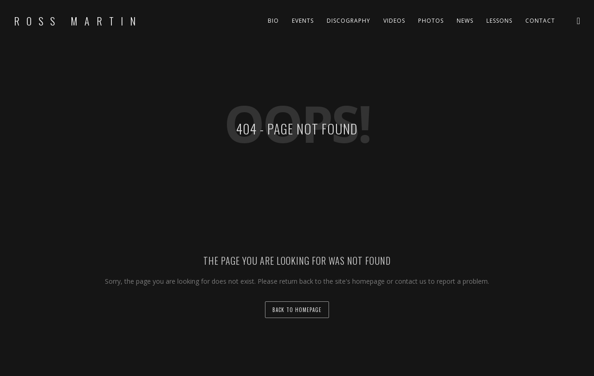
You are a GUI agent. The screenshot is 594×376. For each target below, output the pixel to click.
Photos (431, 21)
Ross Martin (78, 20)
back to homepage (297, 309)
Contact (540, 21)
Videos (394, 21)
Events (303, 21)
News (465, 21)
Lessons (499, 21)
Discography (348, 21)
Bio (273, 21)
